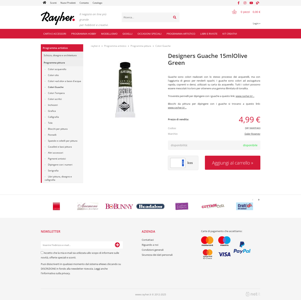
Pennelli (52, 134)
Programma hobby (83, 33)
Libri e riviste (208, 33)
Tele (50, 123)
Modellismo (109, 33)
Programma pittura (54, 62)
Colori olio (53, 75)
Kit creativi (229, 33)
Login (256, 23)
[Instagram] (245, 3)
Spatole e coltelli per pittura (62, 140)
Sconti (53, 2)
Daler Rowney (252, 133)
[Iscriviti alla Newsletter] (117, 245)
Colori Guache (56, 87)
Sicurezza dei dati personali (157, 255)
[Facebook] (238, 3)
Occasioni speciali (150, 33)
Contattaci (148, 240)
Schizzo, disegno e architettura (60, 55)
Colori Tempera (56, 93)
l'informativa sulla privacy (55, 273)
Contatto (84, 2)
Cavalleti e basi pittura (60, 146)
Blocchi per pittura (58, 128)
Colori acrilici (55, 99)
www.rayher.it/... (245, 96)
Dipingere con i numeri (60, 164)
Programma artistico (181, 33)
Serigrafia (53, 170)
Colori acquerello (57, 69)
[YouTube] (251, 3)
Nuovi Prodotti (68, 2)
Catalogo (97, 2)
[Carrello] (243, 12)
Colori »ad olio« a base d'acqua (64, 81)
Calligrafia (53, 117)
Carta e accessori (54, 33)
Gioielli (127, 33)
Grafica (52, 111)
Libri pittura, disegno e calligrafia (58, 178)
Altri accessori (55, 152)
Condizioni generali (152, 250)
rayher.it (95, 46)
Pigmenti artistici (57, 158)
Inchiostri (53, 105)
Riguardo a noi (150, 245)
